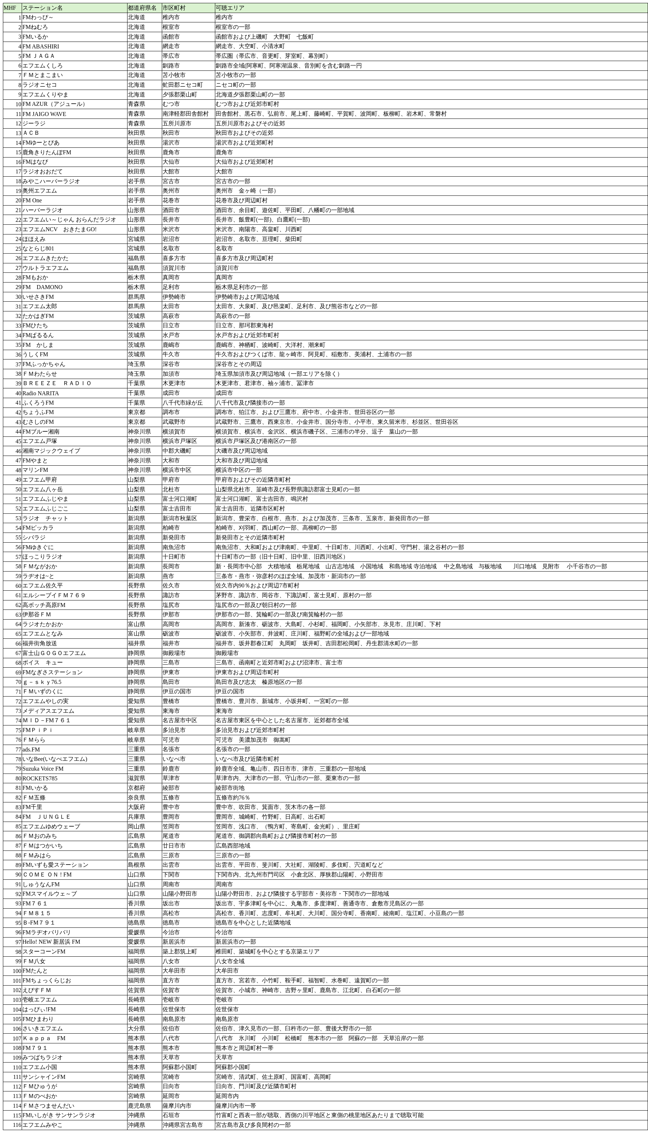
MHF (10, 8)
